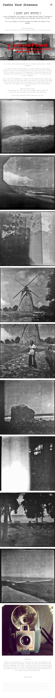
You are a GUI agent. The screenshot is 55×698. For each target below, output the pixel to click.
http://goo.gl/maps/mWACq (31, 670)
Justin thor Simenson (20, 4)
